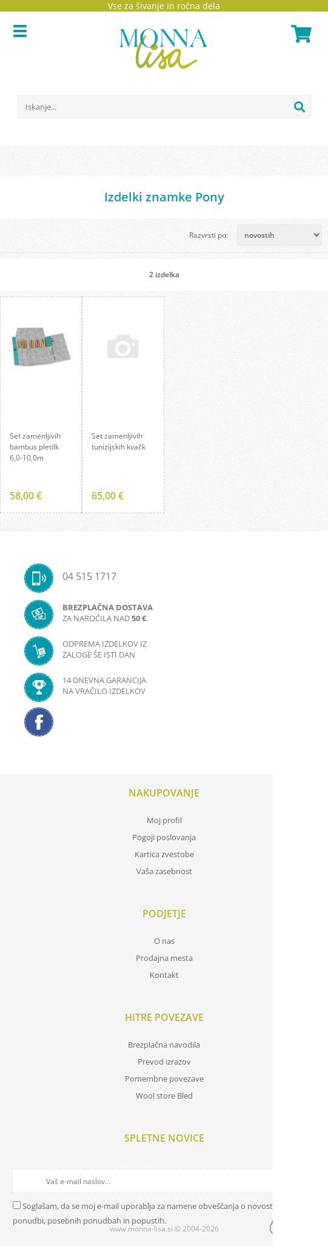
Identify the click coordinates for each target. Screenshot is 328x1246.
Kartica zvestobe (164, 854)
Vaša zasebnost (164, 871)
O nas (164, 940)
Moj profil (164, 820)
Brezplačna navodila (164, 1044)
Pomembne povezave (164, 1078)
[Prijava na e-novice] (304, 1181)
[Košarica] (299, 34)
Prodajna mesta (164, 957)
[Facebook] (164, 725)
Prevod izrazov (164, 1061)
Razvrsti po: (208, 235)
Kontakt (164, 974)
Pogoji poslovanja (164, 837)
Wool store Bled (164, 1095)
